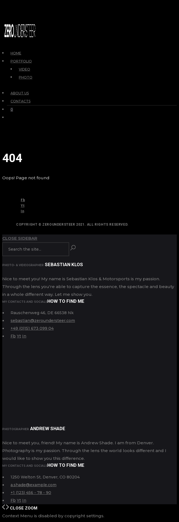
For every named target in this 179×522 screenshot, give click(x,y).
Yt (22, 206)
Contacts (20, 101)
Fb (23, 200)
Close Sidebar (19, 238)
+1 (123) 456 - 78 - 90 (31, 492)
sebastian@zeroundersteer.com (43, 320)
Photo (25, 77)
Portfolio (21, 61)
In (22, 211)
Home (16, 53)
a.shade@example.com (33, 484)
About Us (20, 93)
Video (24, 69)
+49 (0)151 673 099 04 (32, 328)
